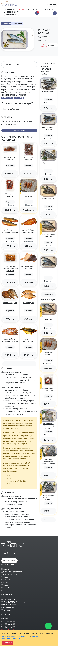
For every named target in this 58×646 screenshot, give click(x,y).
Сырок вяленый (48, 270)
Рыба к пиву (19, 98)
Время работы (11, 14)
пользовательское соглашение (15, 636)
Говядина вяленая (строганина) (48, 389)
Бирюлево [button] (52, 4)
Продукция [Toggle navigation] (10, 9)
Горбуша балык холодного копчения (10, 231)
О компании (6, 610)
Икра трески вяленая (10, 195)
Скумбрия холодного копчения (28, 340)
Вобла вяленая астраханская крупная (48, 497)
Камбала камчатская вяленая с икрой (48, 461)
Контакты (49, 9)
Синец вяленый (48, 198)
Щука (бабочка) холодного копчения (10, 340)
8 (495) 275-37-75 (11, 12)
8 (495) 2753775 (9, 550)
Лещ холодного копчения (28, 304)
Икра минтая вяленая (28, 158)
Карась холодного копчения (10, 304)
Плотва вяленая (48, 92)
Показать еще (19, 364)
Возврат (4, 582)
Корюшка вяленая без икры (48, 128)
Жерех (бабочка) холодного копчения (28, 231)
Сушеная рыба (7, 98)
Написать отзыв (19, 130)
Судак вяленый (48, 163)
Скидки (21, 9)
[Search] (19, 64)
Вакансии (5, 579)
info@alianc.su (9, 553)
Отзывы (4, 585)
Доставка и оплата (34, 9)
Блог (3, 590)
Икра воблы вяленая (28, 195)
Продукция (6, 569)
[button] (55, 13)
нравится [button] (52, 45)
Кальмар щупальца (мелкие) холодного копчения (10, 268)
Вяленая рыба (7, 23)
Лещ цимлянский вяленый (48, 235)
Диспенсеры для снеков (11, 571)
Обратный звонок (9, 560)
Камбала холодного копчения (28, 267)
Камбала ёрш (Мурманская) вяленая (48, 426)
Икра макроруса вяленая (10, 158)
